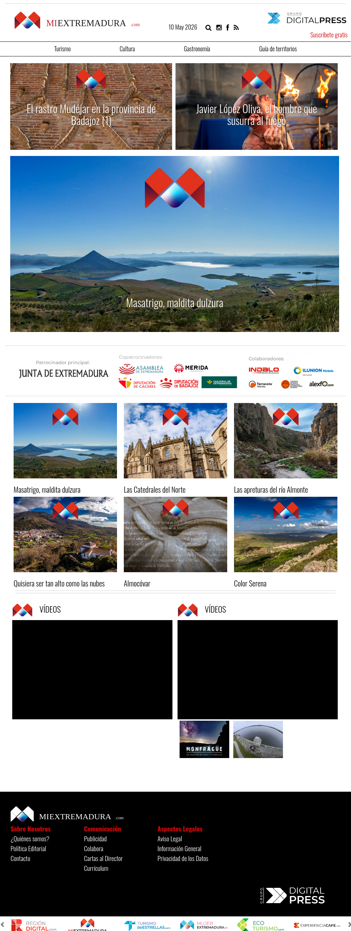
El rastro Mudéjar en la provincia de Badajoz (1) (91, 114)
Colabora (93, 848)
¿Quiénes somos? (30, 838)
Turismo (62, 48)
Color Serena (250, 583)
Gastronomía (197, 48)
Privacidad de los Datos (182, 858)
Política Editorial (28, 848)
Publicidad (95, 838)
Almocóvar (137, 583)
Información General (179, 848)
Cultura (127, 48)
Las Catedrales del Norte (155, 489)
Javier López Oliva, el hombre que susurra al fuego (256, 114)
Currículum (96, 868)
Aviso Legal (169, 838)
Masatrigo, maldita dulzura (174, 302)
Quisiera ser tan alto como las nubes (59, 583)
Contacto (20, 858)
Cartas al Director (103, 858)
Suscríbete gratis (329, 34)
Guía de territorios (278, 48)
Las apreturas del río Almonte (271, 489)
